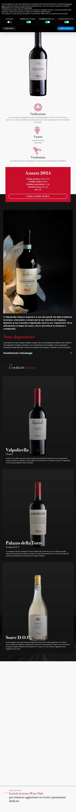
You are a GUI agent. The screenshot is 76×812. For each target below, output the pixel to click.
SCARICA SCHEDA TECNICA (38, 196)
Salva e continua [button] (65, 28)
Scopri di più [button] (9, 28)
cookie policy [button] (28, 8)
